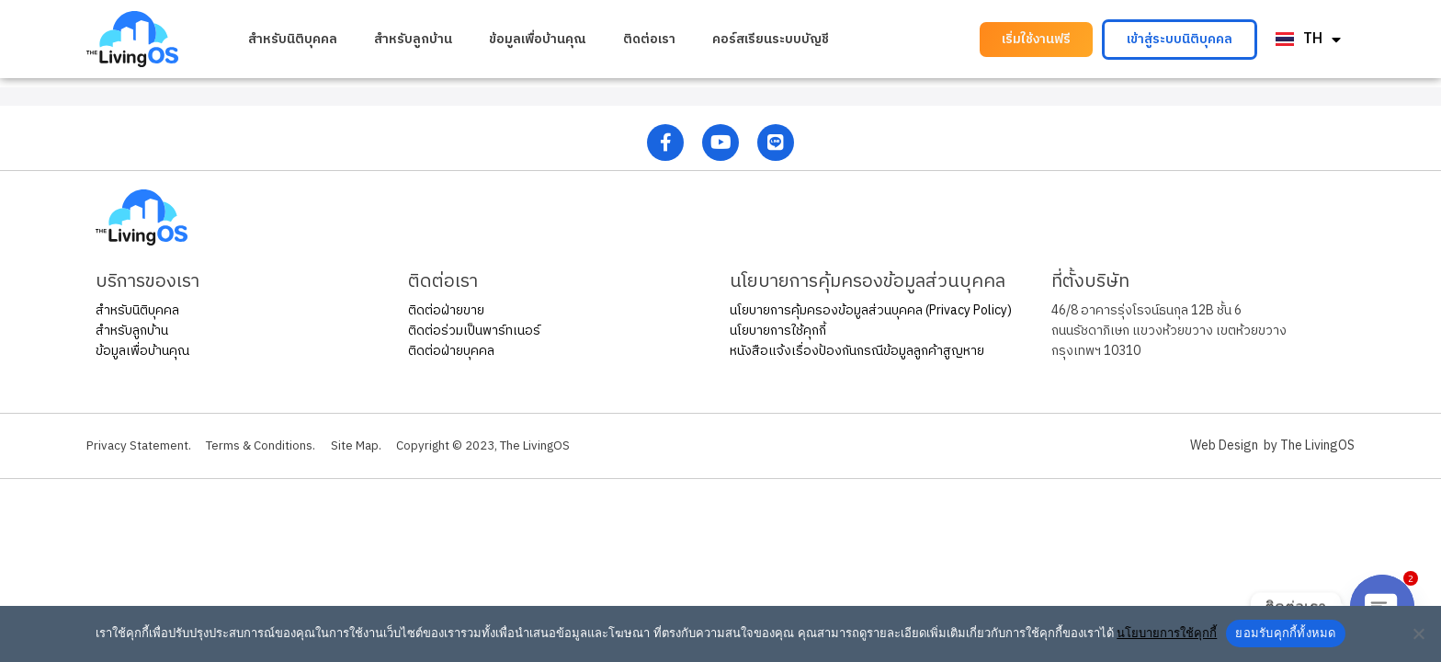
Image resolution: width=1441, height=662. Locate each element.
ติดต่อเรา (649, 39)
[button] (1036, 39)
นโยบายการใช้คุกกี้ (778, 330)
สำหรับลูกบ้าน (413, 39)
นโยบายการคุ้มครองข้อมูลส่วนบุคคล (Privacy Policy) (871, 310)
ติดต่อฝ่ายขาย (446, 310)
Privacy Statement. (141, 446)
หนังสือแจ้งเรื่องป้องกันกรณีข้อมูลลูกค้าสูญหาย (857, 350)
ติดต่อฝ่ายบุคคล (451, 350)
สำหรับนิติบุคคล (292, 39)
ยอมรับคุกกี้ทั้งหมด (1285, 633)
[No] (1418, 633)
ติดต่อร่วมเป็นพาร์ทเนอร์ (474, 330)
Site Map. (373, 446)
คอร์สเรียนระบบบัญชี (770, 39)
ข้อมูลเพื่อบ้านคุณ (537, 39)
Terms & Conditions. (271, 446)
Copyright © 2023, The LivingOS (509, 446)
